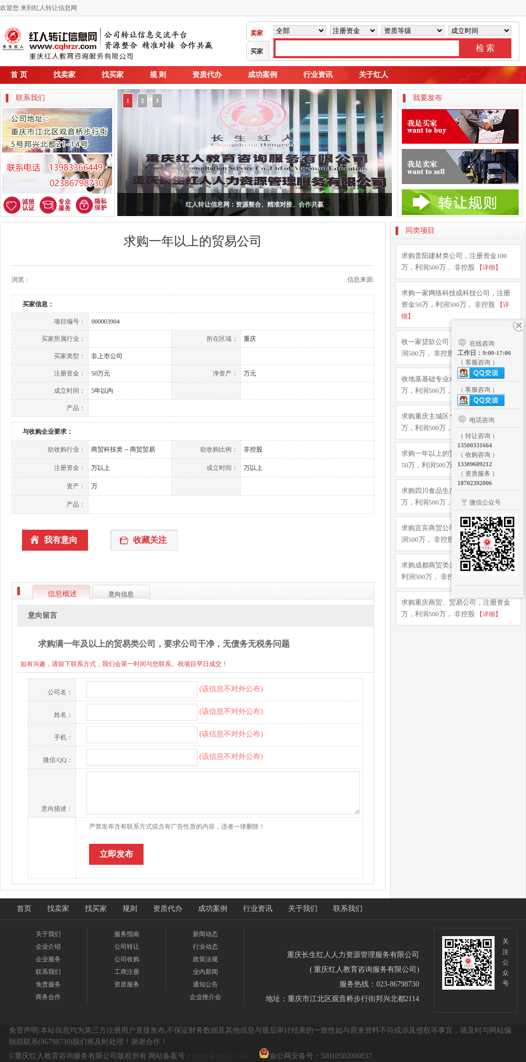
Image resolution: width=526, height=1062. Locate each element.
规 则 (158, 75)
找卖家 (64, 75)
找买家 (113, 75)
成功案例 (262, 75)
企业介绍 (48, 946)
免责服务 (48, 984)
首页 (24, 909)
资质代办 (207, 75)
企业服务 (48, 959)
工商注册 (126, 971)
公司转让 (126, 946)
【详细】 (488, 267)
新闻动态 (205, 934)
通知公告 (205, 984)
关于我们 (302, 909)
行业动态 (205, 946)
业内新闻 (205, 971)
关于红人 (373, 75)
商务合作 (48, 997)
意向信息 (121, 594)
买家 (256, 51)
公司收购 (126, 959)
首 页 (18, 75)
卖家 (256, 33)
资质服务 (126, 984)
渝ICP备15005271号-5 (221, 1056)
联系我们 (348, 909)
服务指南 (126, 934)
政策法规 (205, 959)
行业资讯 (318, 75)
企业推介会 (205, 997)
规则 (130, 909)
